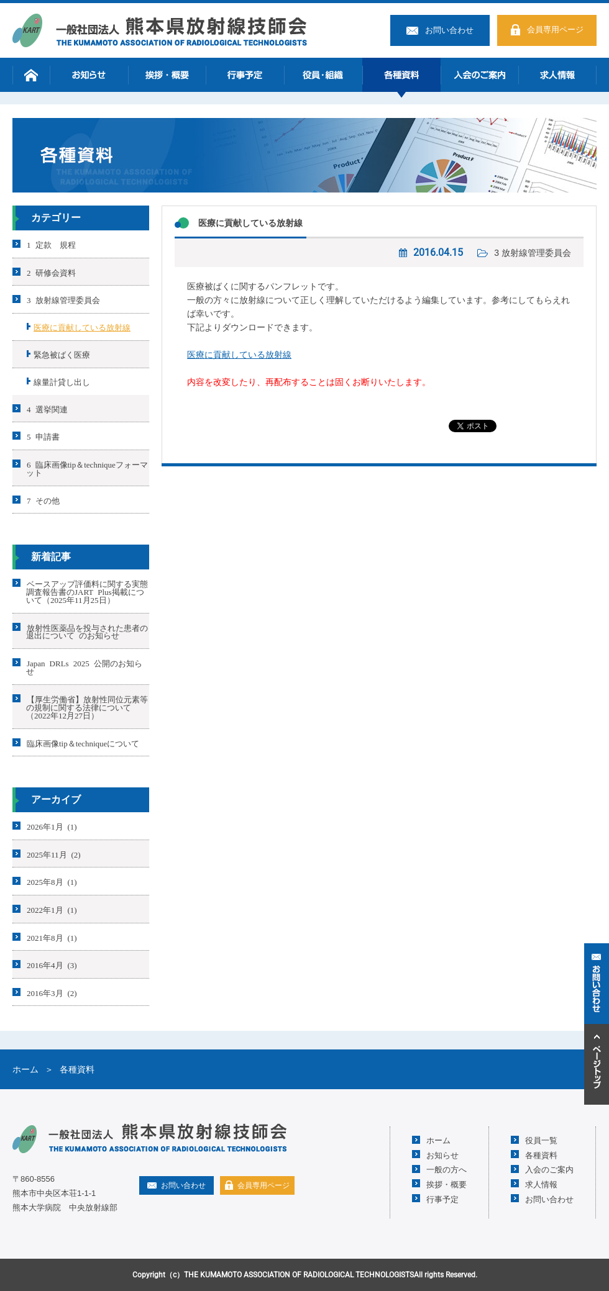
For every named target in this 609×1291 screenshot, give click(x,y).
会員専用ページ (555, 29)
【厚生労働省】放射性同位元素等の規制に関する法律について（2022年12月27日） (87, 707)
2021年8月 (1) (52, 937)
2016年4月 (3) (52, 965)
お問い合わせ (449, 30)
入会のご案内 (480, 75)
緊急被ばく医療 (62, 354)
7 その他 (43, 500)
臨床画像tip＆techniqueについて (83, 742)
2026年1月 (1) (52, 826)
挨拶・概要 (167, 75)
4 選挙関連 (47, 408)
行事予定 (245, 75)
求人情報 (557, 75)
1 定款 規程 (51, 244)
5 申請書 (43, 436)
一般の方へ (446, 1169)
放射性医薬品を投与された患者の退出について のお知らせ (87, 631)
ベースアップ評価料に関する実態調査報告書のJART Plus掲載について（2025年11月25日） (87, 591)
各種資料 (401, 75)
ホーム (31, 75)
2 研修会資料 (51, 272)
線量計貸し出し (62, 382)
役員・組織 (323, 75)
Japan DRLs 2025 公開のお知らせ (84, 667)
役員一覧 (541, 1140)
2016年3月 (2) (52, 992)
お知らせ (89, 75)
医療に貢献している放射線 (250, 223)
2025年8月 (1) (52, 881)
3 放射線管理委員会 (532, 253)
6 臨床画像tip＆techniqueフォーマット (87, 468)
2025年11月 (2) (54, 853)
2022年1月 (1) (52, 909)
